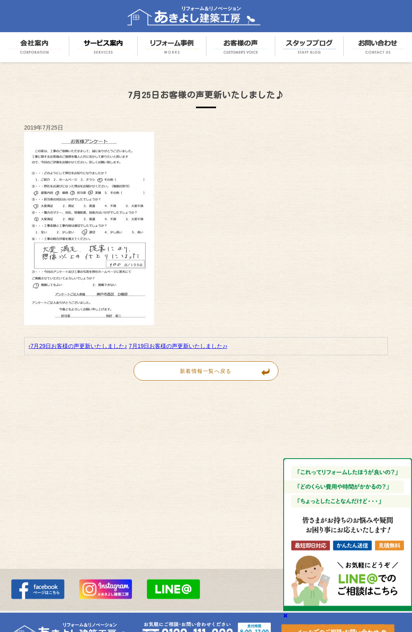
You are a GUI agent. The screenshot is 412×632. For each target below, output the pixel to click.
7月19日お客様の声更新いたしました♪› (178, 346)
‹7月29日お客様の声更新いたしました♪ (78, 346)
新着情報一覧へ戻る (229, 371)
